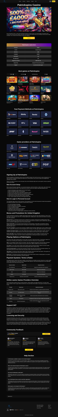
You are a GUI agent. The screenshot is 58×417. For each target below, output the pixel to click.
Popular (12, 74)
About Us (49, 405)
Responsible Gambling (40, 405)
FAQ (35, 1)
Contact (49, 406)
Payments (28, 1)
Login (50, 1)
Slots (46, 74)
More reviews (29, 349)
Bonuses (24, 1)
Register (53, 1)
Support (32, 1)
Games (20, 1)
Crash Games (34, 74)
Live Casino (23, 74)
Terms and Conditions (40, 406)
